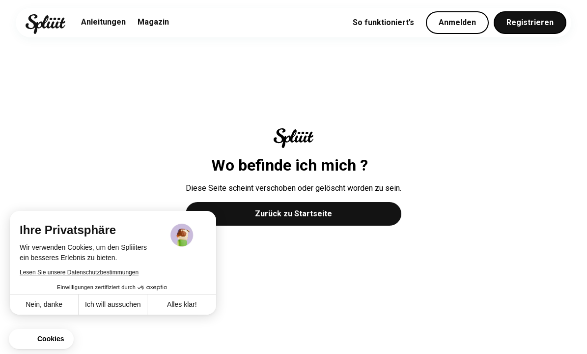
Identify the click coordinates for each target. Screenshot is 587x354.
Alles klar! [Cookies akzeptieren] (182, 304)
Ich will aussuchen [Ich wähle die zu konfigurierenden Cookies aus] (113, 304)
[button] (41, 339)
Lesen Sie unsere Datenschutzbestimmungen (79, 272)
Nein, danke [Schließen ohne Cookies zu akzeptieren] (44, 304)
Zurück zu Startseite (293, 213)
